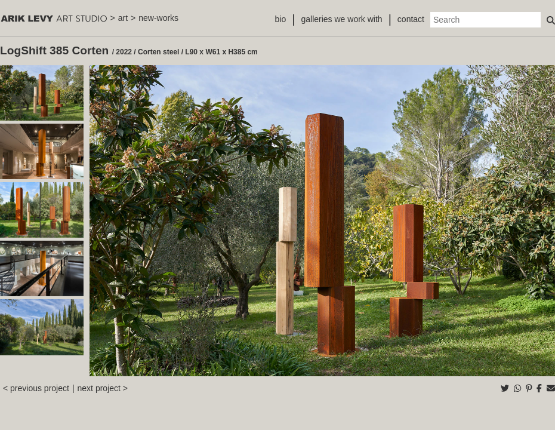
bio (280, 19)
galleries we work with (341, 19)
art (123, 18)
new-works (158, 18)
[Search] (485, 19)
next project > (103, 388)
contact (410, 19)
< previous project (36, 388)
